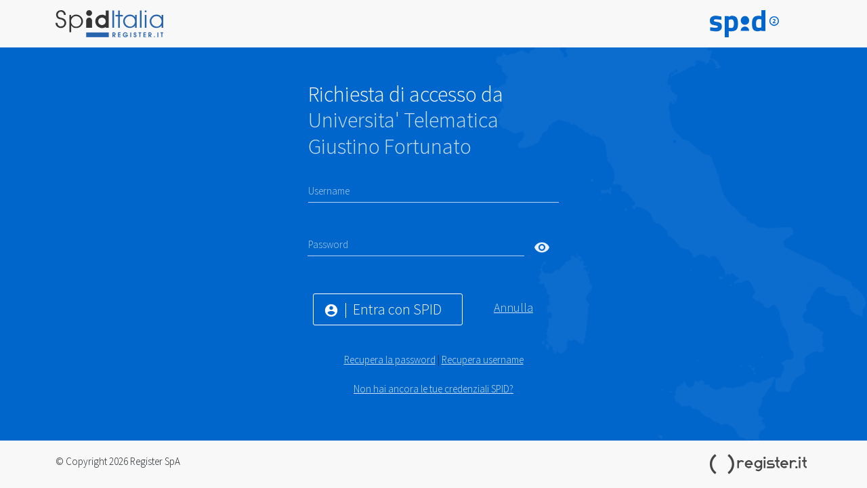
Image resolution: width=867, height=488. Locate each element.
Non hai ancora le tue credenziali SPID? (433, 388)
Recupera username (483, 359)
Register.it (760, 464)
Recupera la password (390, 359)
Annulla (513, 307)
